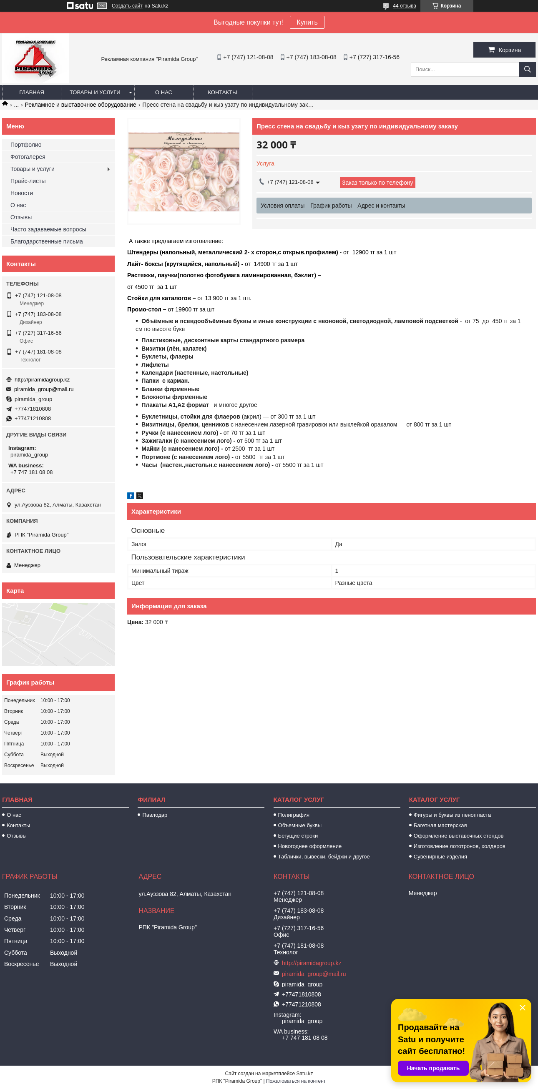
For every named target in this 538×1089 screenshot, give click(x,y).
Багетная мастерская (440, 825)
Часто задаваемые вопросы (48, 229)
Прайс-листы (28, 181)
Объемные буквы (300, 825)
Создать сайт (127, 6)
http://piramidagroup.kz (42, 379)
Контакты (222, 92)
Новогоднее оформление (310, 846)
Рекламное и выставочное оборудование (80, 104)
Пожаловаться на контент (296, 1081)
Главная (31, 92)
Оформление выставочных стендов (459, 836)
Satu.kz (304, 1073)
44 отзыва (404, 6)
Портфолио (26, 144)
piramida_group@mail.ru (44, 389)
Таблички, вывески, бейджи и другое (324, 856)
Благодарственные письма (46, 241)
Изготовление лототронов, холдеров (459, 846)
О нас (163, 92)
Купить (307, 22)
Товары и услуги (95, 92)
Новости (21, 193)
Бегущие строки (298, 836)
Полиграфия (293, 815)
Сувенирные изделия (440, 856)
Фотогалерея (27, 156)
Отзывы (21, 217)
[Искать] (527, 69)
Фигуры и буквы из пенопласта (452, 815)
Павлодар (154, 815)
